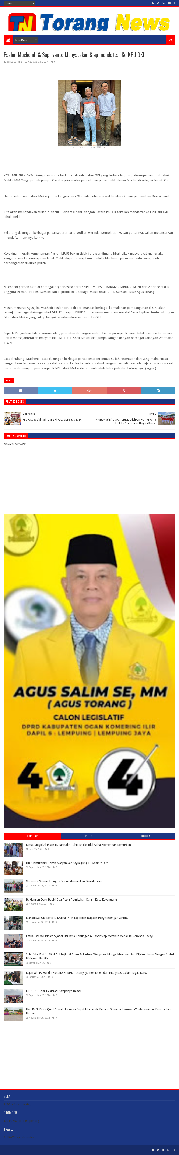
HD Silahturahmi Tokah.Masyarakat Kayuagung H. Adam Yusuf (67, 863)
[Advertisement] (89, 1051)
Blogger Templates (51, 1150)
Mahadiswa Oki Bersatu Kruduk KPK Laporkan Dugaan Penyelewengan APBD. (77, 918)
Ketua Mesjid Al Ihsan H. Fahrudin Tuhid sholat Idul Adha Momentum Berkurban (78, 844)
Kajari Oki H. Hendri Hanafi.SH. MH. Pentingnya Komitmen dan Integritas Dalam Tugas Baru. (86, 972)
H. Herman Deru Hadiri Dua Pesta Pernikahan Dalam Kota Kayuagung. (72, 899)
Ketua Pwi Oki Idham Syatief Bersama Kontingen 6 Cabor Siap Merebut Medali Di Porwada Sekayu (90, 936)
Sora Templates (27, 1150)
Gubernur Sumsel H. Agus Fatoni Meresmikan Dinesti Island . (65, 881)
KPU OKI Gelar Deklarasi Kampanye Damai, (54, 991)
